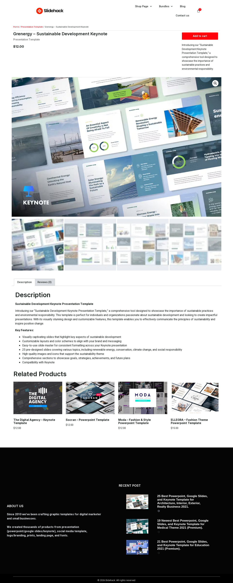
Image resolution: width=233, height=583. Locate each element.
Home (16, 26)
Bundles (166, 6)
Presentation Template (32, 26)
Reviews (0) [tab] (44, 281)
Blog (182, 6)
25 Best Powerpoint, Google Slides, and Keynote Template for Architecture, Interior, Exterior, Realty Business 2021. (182, 500)
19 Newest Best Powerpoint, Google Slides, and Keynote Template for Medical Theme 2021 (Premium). (182, 523)
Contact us (182, 15)
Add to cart (200, 36)
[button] (215, 83)
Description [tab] (24, 281)
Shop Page (143, 6)
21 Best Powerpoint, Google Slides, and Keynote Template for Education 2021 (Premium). (183, 544)
